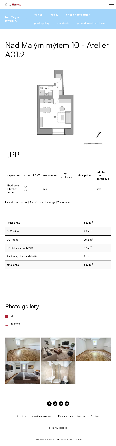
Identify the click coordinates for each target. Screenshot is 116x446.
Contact (95, 416)
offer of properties (78, 14)
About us (21, 416)
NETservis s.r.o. (64, 439)
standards (63, 23)
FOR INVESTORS (58, 428)
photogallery (41, 23)
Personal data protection (71, 416)
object (38, 14)
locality (54, 14)
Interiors (15, 323)
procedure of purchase (91, 23)
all (12, 316)
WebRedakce (47, 439)
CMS (37, 439)
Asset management (42, 416)
